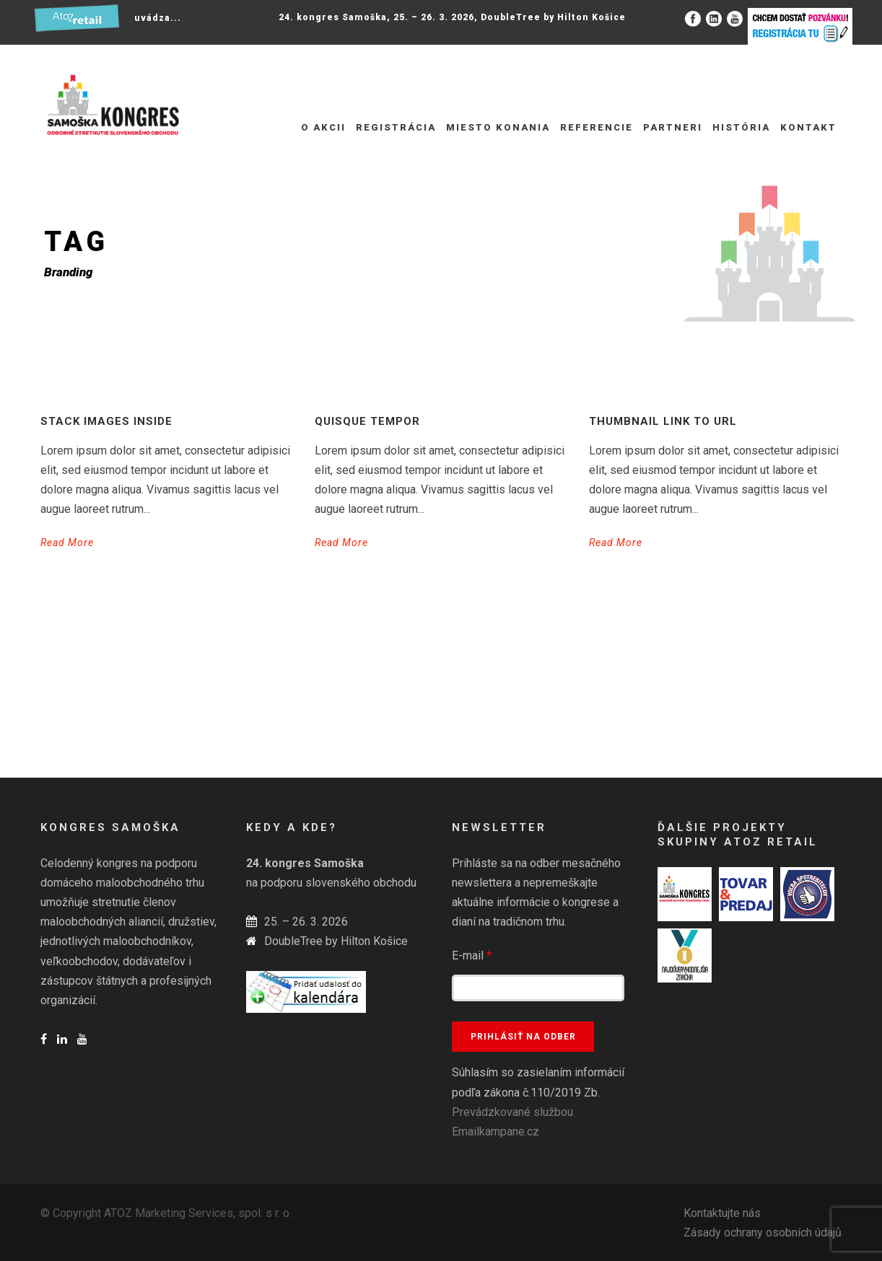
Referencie (596, 127)
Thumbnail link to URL (663, 421)
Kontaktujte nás (722, 1213)
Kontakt (808, 127)
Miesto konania (498, 127)
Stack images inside (106, 421)
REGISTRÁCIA (396, 127)
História (741, 127)
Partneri (672, 127)
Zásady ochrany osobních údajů (763, 1232)
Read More (67, 542)
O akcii (323, 127)
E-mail (472, 955)
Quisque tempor (367, 421)
